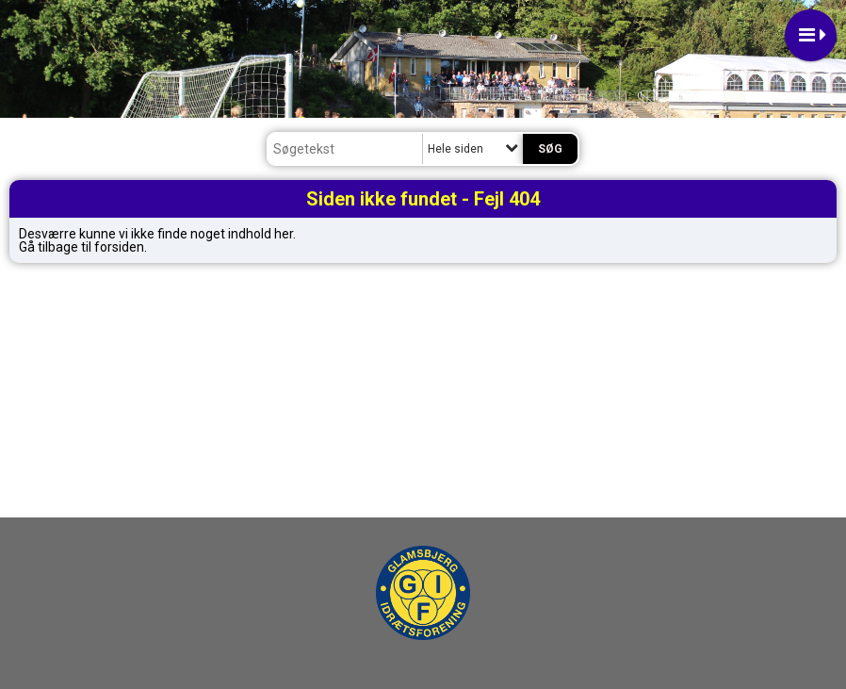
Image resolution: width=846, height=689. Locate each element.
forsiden (119, 246)
